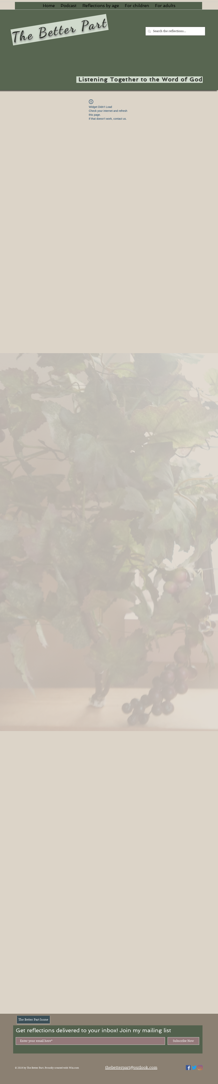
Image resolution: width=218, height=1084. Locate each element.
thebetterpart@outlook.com (131, 1067)
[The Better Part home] (33, 1020)
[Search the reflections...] (175, 31)
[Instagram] (200, 1067)
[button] (100, 5)
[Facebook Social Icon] (188, 1067)
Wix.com (74, 1067)
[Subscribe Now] (183, 1041)
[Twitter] (194, 1067)
